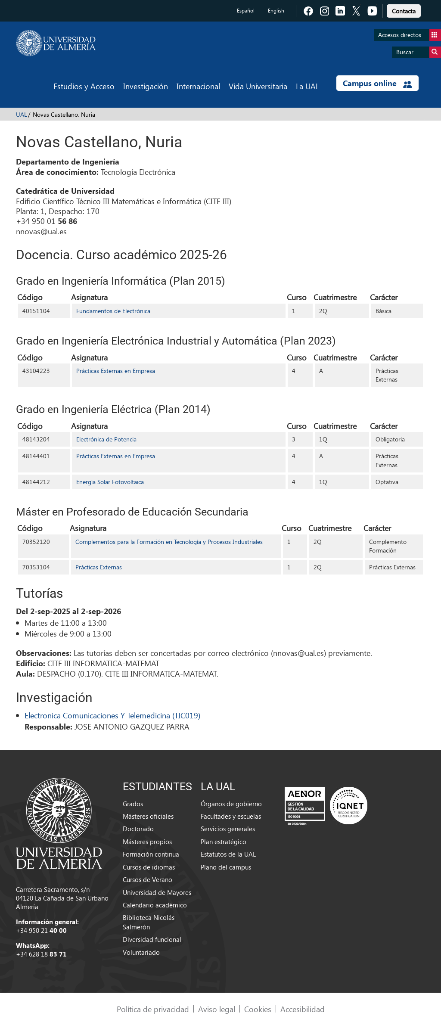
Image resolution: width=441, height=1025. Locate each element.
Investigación (145, 86)
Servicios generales (228, 828)
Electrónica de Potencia (106, 439)
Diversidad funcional (152, 939)
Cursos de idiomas (149, 867)
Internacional (198, 86)
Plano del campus (226, 867)
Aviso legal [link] (216, 1008)
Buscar (418, 52)
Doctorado (138, 828)
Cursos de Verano (147, 879)
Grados (133, 803)
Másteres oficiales (148, 816)
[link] (404, 9)
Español (246, 10)
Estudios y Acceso (84, 86)
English (276, 10)
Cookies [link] (257, 1008)
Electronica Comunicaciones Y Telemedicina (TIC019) (112, 715)
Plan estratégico (223, 841)
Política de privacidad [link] (153, 1008)
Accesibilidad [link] (302, 1008)
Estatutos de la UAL (228, 854)
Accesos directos (409, 35)
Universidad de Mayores (157, 892)
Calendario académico (155, 905)
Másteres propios (147, 841)
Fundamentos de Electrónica (113, 311)
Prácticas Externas (98, 567)
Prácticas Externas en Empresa (115, 371)
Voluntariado (141, 952)
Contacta (404, 11)
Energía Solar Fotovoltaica (110, 482)
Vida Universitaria (258, 86)
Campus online (377, 83)
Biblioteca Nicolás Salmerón (148, 922)
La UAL (307, 86)
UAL (21, 114)
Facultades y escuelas (231, 816)
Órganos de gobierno (231, 803)
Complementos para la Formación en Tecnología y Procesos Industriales (169, 541)
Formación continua (151, 854)
